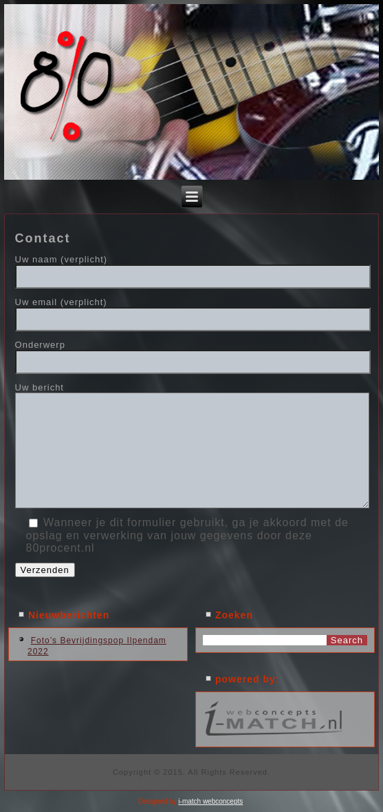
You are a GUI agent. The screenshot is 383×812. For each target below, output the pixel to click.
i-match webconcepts (210, 801)
